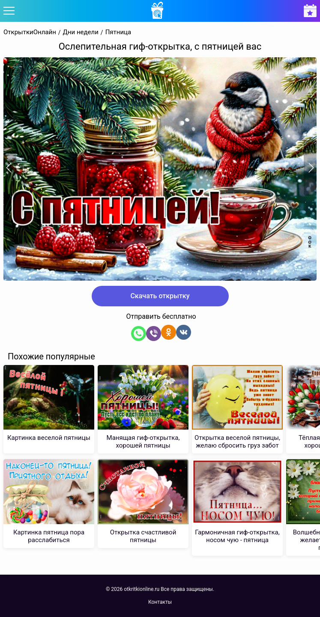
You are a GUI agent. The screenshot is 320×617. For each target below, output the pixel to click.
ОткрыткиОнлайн (29, 32)
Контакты (160, 602)
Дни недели (81, 32)
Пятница (118, 32)
